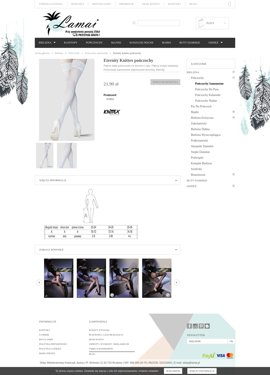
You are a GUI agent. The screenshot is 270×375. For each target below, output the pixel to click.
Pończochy (94, 42)
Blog (193, 3)
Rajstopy (70, 42)
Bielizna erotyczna (202, 117)
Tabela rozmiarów (101, 348)
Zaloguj (229, 4)
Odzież (214, 42)
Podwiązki (197, 157)
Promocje (126, 3)
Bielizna (46, 42)
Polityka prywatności (53, 344)
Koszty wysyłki (99, 330)
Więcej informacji (202, 371)
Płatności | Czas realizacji (106, 334)
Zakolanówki (199, 123)
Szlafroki (196, 169)
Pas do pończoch (201, 106)
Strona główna (51, 3)
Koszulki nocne (141, 42)
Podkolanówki (199, 140)
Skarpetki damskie (202, 146)
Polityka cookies (50, 348)
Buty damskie (190, 42)
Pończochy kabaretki (207, 95)
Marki (166, 42)
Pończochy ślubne (206, 100)
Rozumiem (173, 371)
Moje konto (150, 3)
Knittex (110, 99)
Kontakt (174, 3)
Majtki (116, 42)
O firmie (44, 334)
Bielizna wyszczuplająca (205, 134)
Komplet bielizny (201, 163)
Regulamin (46, 339)
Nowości (77, 3)
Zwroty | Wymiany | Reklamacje (109, 344)
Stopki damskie (200, 152)
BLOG (92, 354)
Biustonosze (198, 174)
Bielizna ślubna (200, 129)
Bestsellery (101, 3)
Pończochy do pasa (207, 89)
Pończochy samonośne (96, 53)
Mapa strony (47, 353)
